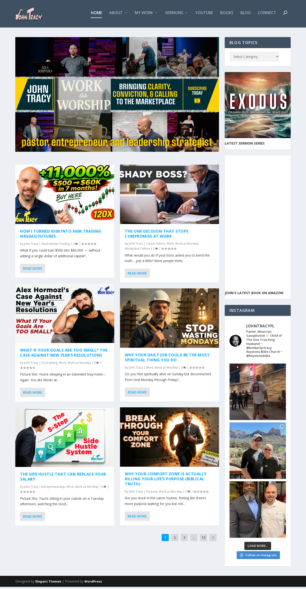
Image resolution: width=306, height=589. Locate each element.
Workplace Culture (137, 251)
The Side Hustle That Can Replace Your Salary (63, 479)
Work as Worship (79, 365)
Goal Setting (49, 365)
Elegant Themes (48, 583)
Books (226, 15)
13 (203, 539)
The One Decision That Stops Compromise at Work (157, 236)
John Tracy (31, 246)
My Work (144, 15)
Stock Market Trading (55, 246)
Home (96, 15)
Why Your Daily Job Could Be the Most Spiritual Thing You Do (167, 359)
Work (62, 365)
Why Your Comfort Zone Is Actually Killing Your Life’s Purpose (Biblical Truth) (166, 481)
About (116, 15)
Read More (32, 270)
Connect (267, 15)
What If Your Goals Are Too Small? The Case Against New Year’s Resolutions (64, 355)
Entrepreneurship (53, 489)
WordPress (93, 583)
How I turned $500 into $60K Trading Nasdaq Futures (60, 236)
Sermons (174, 15)
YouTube (204, 15)
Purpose (152, 493)
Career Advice (155, 246)
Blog (245, 15)
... (194, 539)
